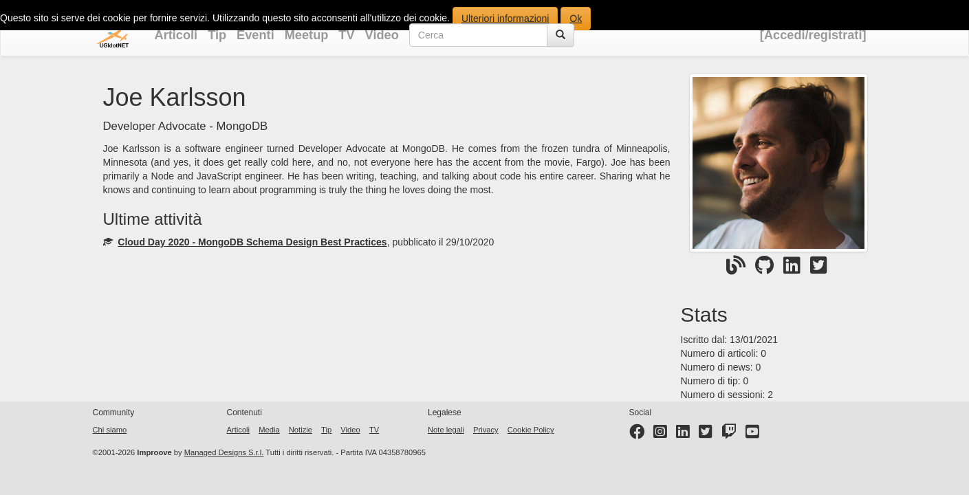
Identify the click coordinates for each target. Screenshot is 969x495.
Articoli (176, 35)
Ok (575, 18)
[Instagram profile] (660, 434)
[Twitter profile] (705, 434)
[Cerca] (560, 35)
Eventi (255, 35)
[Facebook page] (636, 434)
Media (269, 430)
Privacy (486, 430)
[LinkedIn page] (683, 434)
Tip (217, 35)
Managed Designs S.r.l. (224, 452)
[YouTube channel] (752, 434)
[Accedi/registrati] (813, 35)
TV (346, 35)
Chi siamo (110, 430)
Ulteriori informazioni (505, 18)
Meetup (307, 35)
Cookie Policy (531, 430)
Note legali (446, 430)
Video (382, 35)
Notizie (300, 430)
